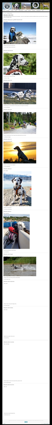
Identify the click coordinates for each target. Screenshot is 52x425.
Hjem (31, 0)
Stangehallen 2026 (46, 0)
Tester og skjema (37, 0)
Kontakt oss (34, 0)
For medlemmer (41, 0)
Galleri (5, 13)
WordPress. (47, 423)
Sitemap (4, 423)
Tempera (45, 423)
